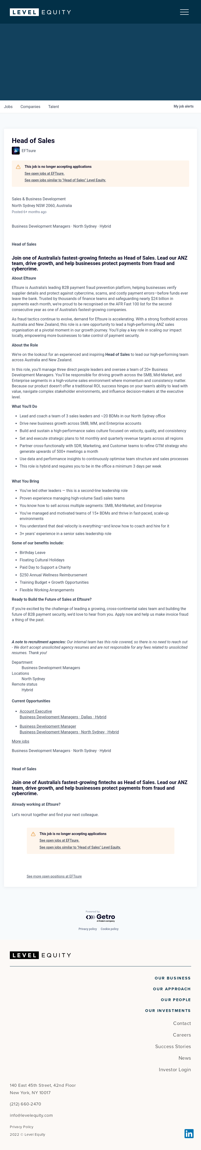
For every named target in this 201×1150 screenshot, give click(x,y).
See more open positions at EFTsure (54, 876)
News (185, 1058)
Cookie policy (110, 929)
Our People (176, 999)
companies (30, 106)
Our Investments (168, 1010)
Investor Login (175, 1070)
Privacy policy (87, 929)
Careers (182, 1035)
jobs (8, 106)
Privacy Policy (21, 1127)
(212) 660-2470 (25, 1104)
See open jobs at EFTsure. (44, 173)
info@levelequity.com (31, 1115)
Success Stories (173, 1047)
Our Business (173, 978)
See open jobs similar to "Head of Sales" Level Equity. (65, 180)
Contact (182, 1023)
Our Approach (172, 989)
